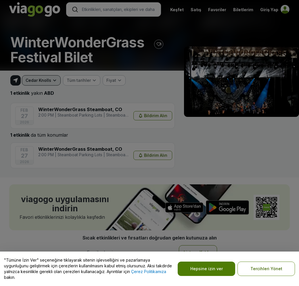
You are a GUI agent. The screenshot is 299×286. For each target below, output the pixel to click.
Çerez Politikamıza (148, 271)
